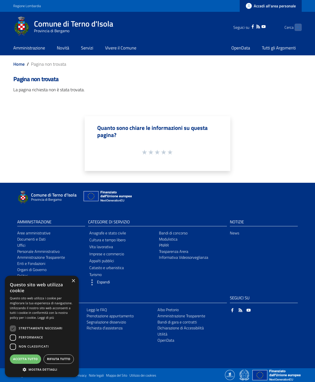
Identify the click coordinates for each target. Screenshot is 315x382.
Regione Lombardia (27, 5)
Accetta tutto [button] (25, 359)
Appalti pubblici (101, 261)
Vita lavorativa (101, 247)
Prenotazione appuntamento (110, 316)
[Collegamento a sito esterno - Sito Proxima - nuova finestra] (230, 374)
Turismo (95, 274)
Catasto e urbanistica (106, 268)
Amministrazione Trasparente (41, 257)
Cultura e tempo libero (107, 240)
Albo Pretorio (168, 310)
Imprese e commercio (106, 254)
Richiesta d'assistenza (105, 328)
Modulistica (168, 239)
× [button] (73, 281)
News (234, 233)
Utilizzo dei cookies (142, 375)
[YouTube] (255, 26)
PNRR (164, 245)
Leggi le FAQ (97, 310)
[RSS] (250, 26)
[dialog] (42, 326)
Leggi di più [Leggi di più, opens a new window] (46, 318)
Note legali (96, 375)
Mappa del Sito (116, 375)
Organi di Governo (32, 270)
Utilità (162, 334)
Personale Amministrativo (38, 251)
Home (19, 64)
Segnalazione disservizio (106, 322)
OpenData (166, 340)
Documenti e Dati (31, 239)
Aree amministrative (33, 233)
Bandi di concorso (173, 233)
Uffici (21, 245)
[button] (122, 282)
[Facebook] (245, 26)
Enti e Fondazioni (31, 263)
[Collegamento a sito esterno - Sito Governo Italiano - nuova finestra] (244, 374)
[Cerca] (296, 27)
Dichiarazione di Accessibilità (181, 328)
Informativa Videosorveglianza (183, 257)
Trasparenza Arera (173, 251)
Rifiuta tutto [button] (58, 359)
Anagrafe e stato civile (107, 233)
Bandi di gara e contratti (177, 322)
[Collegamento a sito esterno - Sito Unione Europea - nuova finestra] (107, 197)
